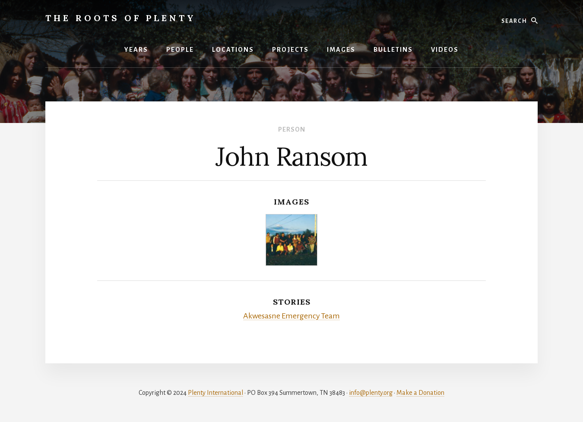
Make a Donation (420, 392)
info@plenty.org (371, 392)
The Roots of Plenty (120, 18)
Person (291, 129)
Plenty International (215, 392)
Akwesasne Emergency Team (291, 316)
